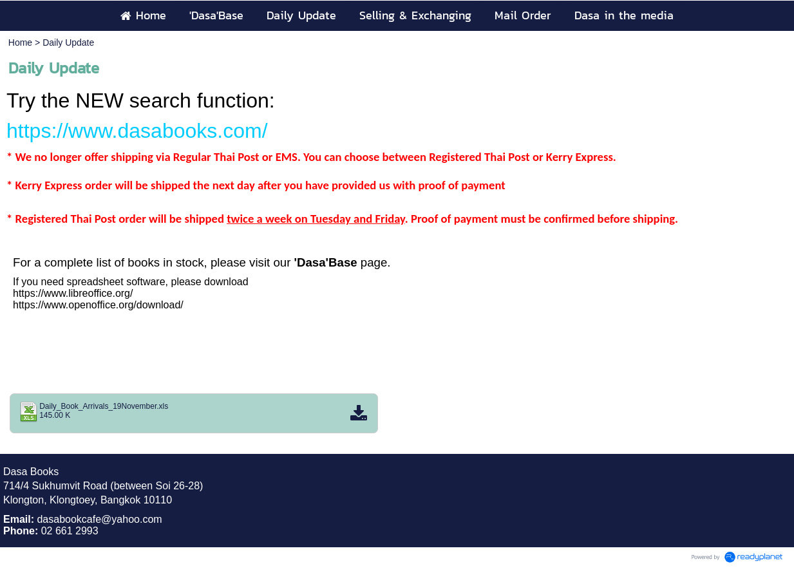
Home (20, 42)
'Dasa (310, 262)
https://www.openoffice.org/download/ (98, 304)
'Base (343, 262)
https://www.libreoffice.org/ (73, 293)
